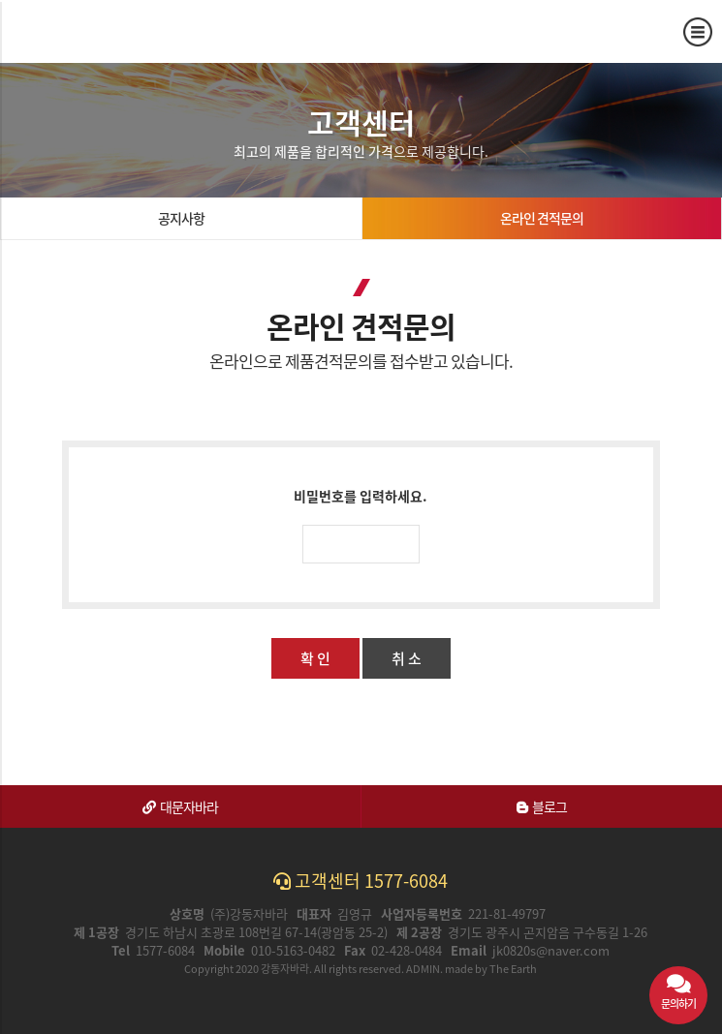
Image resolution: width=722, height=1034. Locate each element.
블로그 (542, 806)
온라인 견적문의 (541, 218)
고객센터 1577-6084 (360, 880)
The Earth (513, 968)
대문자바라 (180, 806)
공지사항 (181, 218)
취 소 (407, 658)
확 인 (315, 658)
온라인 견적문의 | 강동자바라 (85, 31)
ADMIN (423, 968)
